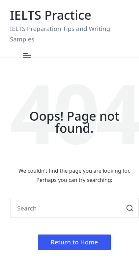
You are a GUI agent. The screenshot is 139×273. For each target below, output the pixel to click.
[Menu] (27, 55)
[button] (130, 208)
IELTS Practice (50, 15)
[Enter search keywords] (74, 208)
